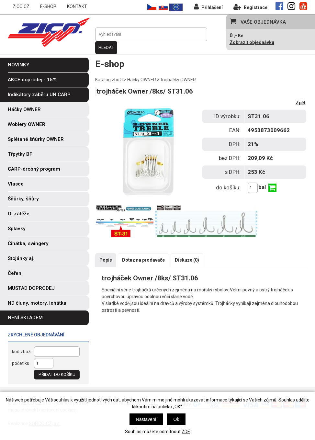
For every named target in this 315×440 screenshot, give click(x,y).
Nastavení (146, 419)
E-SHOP (48, 6)
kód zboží (21, 351)
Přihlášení (208, 6)
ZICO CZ (21, 6)
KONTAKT (77, 6)
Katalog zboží (109, 79)
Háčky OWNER (141, 79)
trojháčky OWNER (178, 79)
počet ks (20, 363)
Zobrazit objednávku (252, 42)
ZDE (186, 431)
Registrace (250, 6)
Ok (176, 419)
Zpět (301, 102)
